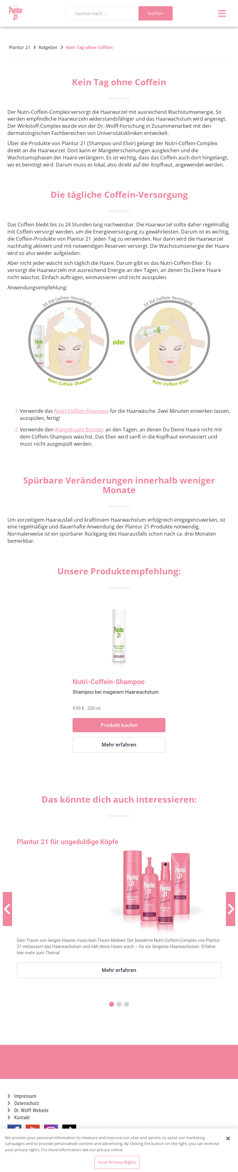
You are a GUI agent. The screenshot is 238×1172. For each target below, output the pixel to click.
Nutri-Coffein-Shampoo (81, 411)
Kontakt (18, 1118)
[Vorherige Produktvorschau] (7, 909)
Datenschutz (23, 1103)
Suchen (155, 13)
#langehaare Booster (79, 429)
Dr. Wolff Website (28, 1110)
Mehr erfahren (119, 744)
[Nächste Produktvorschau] (230, 909)
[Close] (228, 1138)
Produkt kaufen (119, 725)
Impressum (21, 1096)
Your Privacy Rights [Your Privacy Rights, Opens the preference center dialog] (117, 1162)
